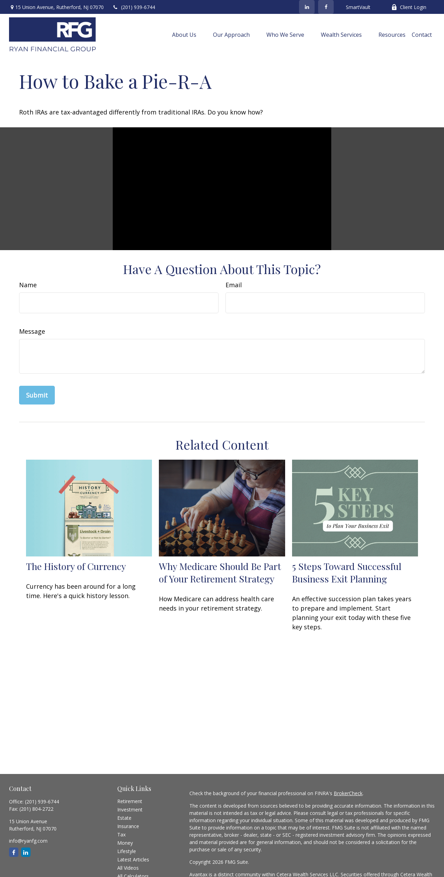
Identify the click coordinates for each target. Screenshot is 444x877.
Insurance (128, 826)
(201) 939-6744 (133, 7)
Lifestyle (126, 851)
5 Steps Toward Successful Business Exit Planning (346, 572)
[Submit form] (37, 395)
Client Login (408, 7)
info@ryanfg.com (28, 840)
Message (32, 331)
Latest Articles (133, 859)
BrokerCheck (348, 793)
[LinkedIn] (307, 7)
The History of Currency (76, 566)
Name (28, 285)
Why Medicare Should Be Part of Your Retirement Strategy (220, 572)
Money (125, 843)
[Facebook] (326, 7)
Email (233, 285)
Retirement (129, 801)
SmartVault (358, 7)
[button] (184, 34)
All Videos (128, 868)
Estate (124, 818)
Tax (121, 834)
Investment (130, 809)
